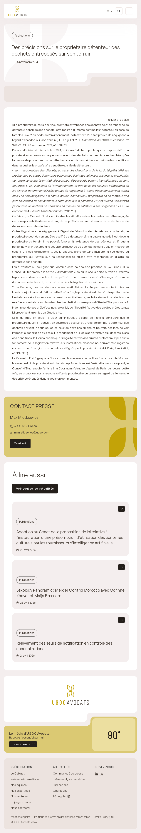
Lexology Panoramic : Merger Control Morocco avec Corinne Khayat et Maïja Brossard (70, 593)
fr (108, 11)
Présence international (25, 779)
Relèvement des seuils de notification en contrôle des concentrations (64, 646)
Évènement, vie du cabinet (69, 779)
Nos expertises (20, 790)
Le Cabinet (18, 773)
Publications (60, 785)
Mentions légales (21, 816)
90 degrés (59, 796)
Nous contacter (20, 808)
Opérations (60, 790)
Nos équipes (19, 785)
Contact (20, 443)
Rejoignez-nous (21, 802)
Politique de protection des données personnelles (62, 816)
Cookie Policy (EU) (104, 816)
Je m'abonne (19, 744)
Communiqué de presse (68, 773)
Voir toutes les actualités (35, 488)
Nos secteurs (19, 796)
